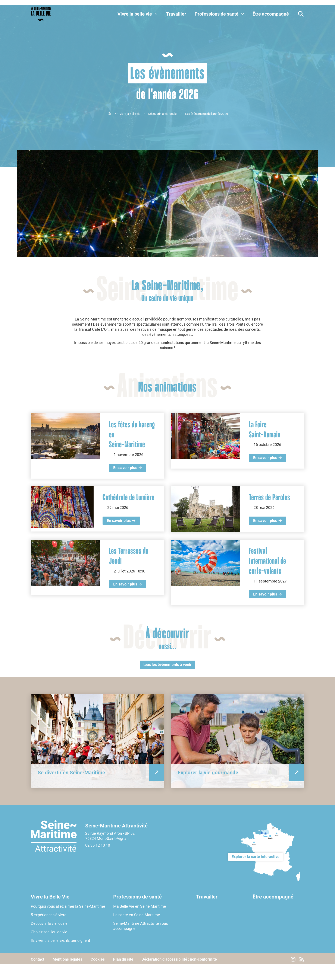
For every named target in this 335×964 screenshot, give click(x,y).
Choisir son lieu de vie (49, 930)
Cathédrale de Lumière (128, 497)
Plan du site (124, 958)
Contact (37, 958)
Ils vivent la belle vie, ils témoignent (60, 939)
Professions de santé (137, 896)
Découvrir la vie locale (162, 113)
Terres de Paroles (269, 497)
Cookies (98, 958)
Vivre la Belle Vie (50, 896)
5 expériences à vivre (48, 913)
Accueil (109, 114)
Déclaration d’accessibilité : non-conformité (180, 958)
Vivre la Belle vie (129, 113)
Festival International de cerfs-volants (267, 561)
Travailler (206, 896)
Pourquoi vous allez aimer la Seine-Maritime (68, 905)
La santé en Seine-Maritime (136, 913)
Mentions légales (67, 958)
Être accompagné (273, 896)
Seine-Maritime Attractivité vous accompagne (140, 924)
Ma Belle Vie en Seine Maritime (139, 905)
